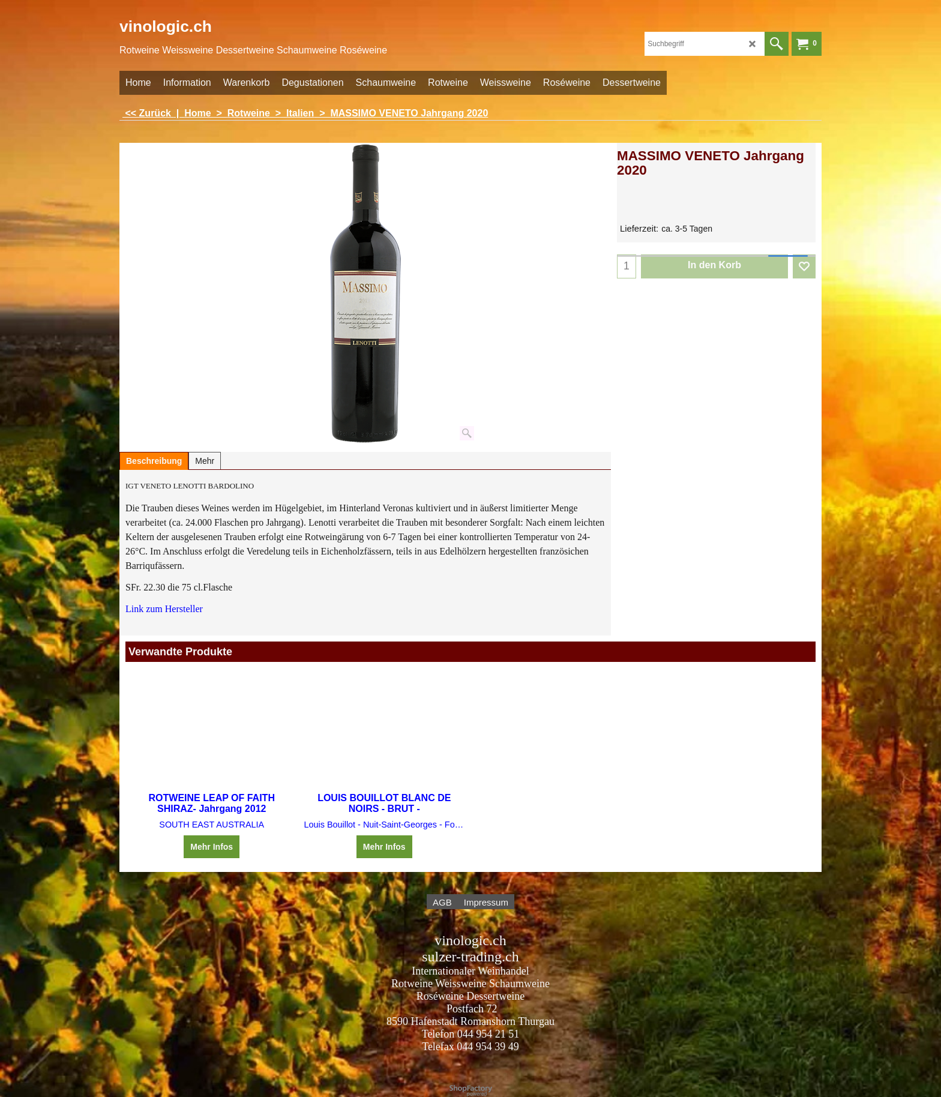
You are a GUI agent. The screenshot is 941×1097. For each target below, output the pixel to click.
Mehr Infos (211, 847)
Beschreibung (154, 461)
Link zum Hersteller (164, 609)
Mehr (204, 461)
